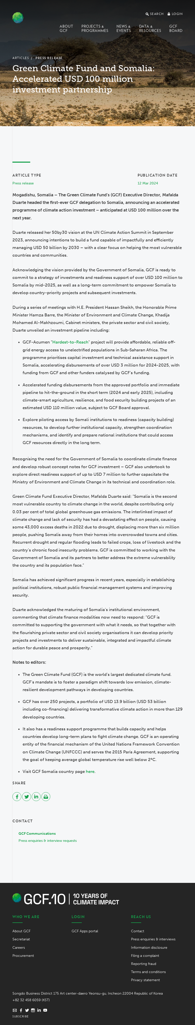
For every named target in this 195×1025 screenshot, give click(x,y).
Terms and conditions (148, 972)
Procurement (23, 956)
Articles (20, 58)
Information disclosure (149, 947)
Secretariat (21, 939)
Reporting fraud (143, 964)
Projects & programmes (95, 28)
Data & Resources (150, 28)
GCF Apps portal (85, 931)
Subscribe (20, 1016)
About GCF (66, 28)
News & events (124, 28)
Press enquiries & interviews (153, 939)
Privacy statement (145, 980)
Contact (137, 931)
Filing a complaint (145, 956)
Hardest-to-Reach (70, 342)
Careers (18, 947)
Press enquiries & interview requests (48, 841)
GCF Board (176, 28)
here (90, 771)
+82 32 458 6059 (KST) (31, 1000)
